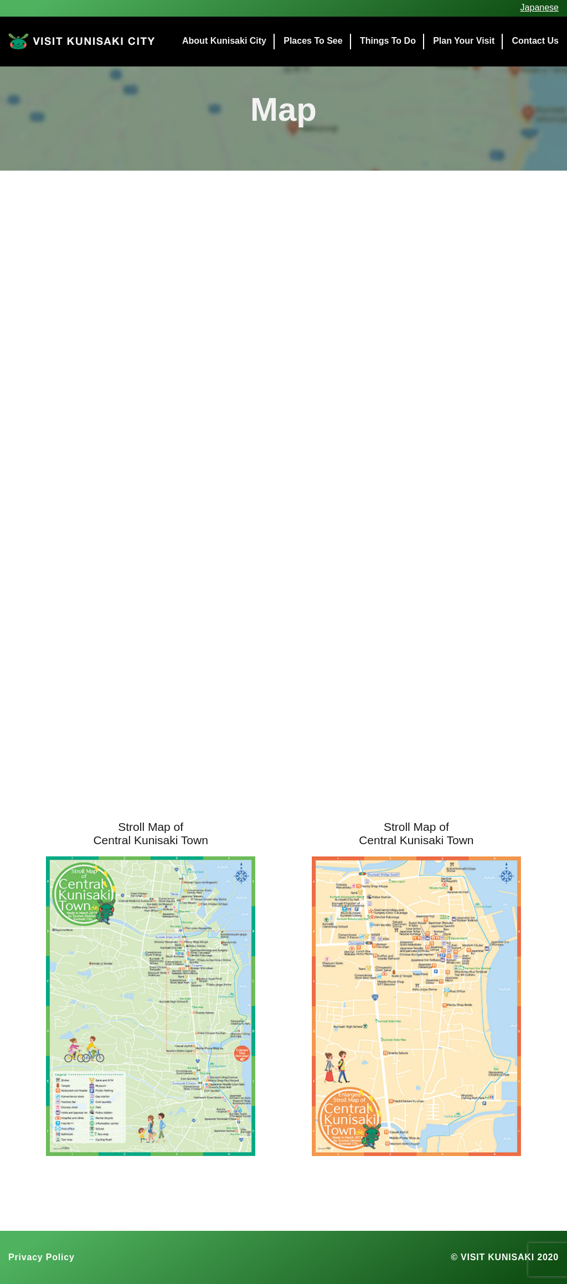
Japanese (539, 7)
